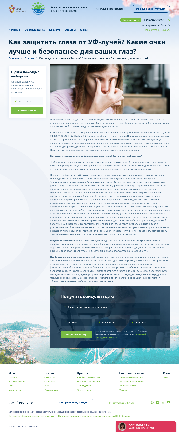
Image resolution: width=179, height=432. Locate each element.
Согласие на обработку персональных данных (31, 416)
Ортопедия (50, 381)
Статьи (29, 58)
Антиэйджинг (84, 385)
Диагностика (15, 390)
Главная (14, 58)
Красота (54, 29)
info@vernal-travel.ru (157, 29)
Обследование (35, 29)
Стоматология (84, 390)
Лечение (14, 29)
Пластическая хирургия (88, 381)
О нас (84, 29)
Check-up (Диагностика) (89, 377)
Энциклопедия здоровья (131, 377)
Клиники (13, 377)
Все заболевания (17, 381)
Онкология (49, 377)
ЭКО (46, 385)
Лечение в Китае (127, 385)
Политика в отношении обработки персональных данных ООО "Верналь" (94, 416)
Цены (11, 385)
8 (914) (21, 402)
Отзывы (70, 29)
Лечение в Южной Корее (131, 381)
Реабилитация (51, 390)
